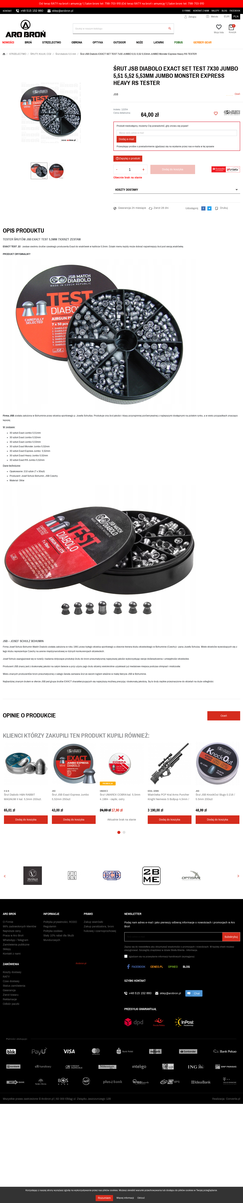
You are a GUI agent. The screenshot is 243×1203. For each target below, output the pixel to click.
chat (194, 993)
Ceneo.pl (156, 967)
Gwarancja (9, 990)
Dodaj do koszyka (172, 169)
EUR (226, 16)
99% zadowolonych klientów (19, 926)
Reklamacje (10, 999)
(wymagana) (162, 956)
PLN (235, 16)
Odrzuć (141, 1198)
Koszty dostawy (126, 189)
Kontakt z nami (201, 10)
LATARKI (159, 42)
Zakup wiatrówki (93, 922)
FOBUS (178, 42)
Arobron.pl (81, 963)
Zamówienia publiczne (16, 944)
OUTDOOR (119, 42)
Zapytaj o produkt (128, 158)
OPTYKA (98, 42)
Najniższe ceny (12, 931)
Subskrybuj (231, 936)
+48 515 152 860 (32, 10)
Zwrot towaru (10, 994)
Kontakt (7, 10)
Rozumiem (104, 1198)
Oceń (237, 94)
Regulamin (49, 926)
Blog (224, 10)
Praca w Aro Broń (13, 935)
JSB (115, 94)
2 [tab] (124, 832)
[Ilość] (130, 169)
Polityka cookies (52, 931)
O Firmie (186, 10)
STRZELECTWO (51, 42)
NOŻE (139, 42)
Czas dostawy (11, 981)
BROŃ (28, 42)
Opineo (173, 967)
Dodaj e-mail (126, 139)
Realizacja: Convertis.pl (226, 1098)
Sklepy (215, 10)
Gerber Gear (202, 42)
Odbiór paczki (11, 1003)
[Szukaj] (123, 28)
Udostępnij (203, 208)
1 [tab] (118, 832)
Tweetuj (209, 208)
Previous (5, 876)
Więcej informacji (125, 1198)
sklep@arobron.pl (62, 10)
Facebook (235, 10)
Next (238, 876)
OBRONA (77, 42)
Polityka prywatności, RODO (60, 922)
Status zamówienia (14, 985)
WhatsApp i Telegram (15, 940)
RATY (6, 976)
